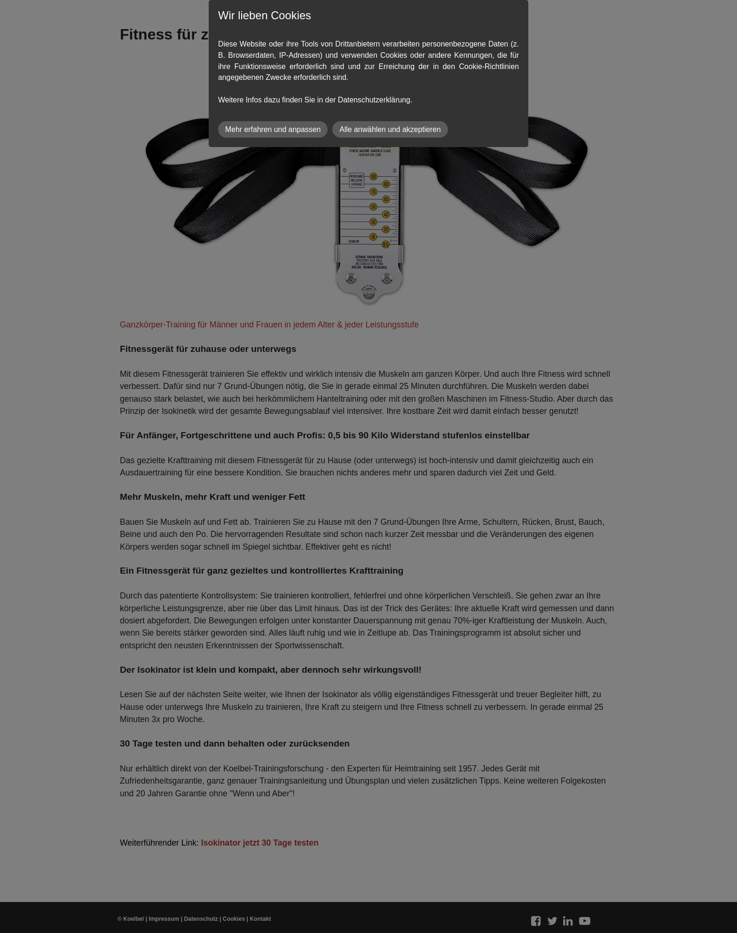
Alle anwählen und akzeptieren (390, 129)
